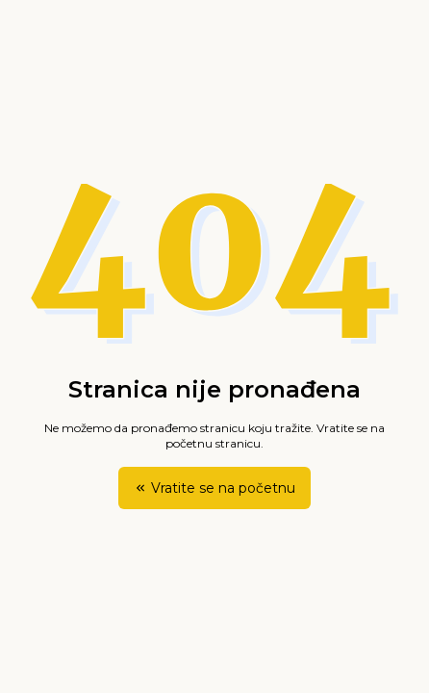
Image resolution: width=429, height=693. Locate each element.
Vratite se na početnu (214, 488)
